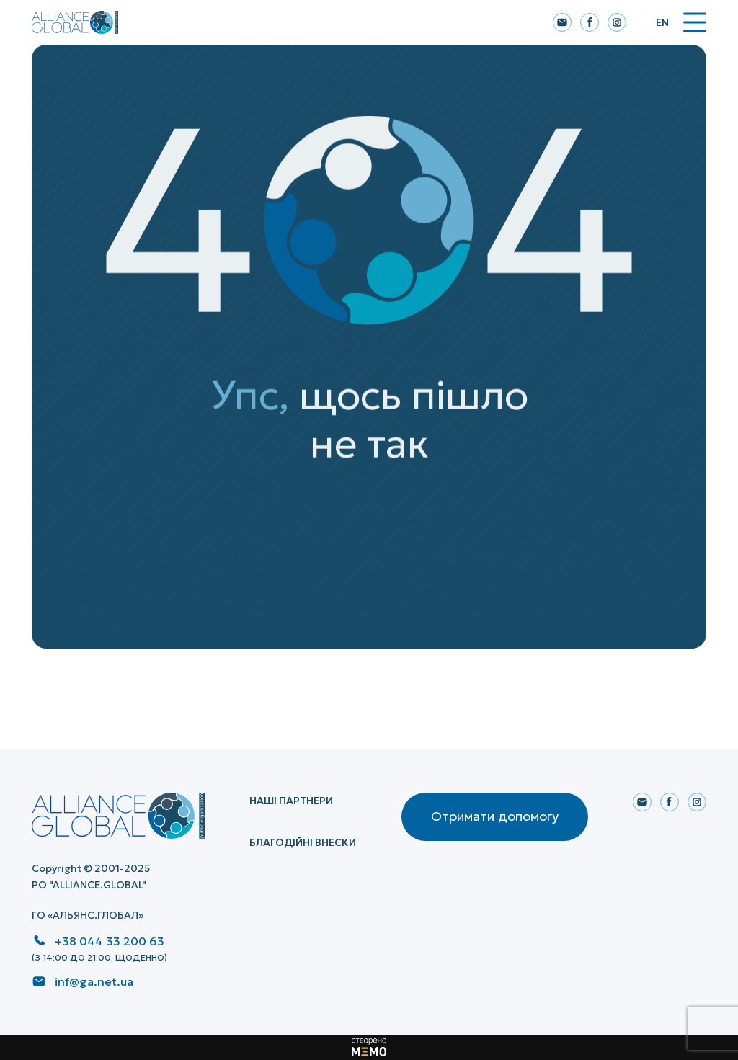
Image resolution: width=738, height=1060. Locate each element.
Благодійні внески (302, 842)
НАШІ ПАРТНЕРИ (291, 800)
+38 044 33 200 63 (109, 941)
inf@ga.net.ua (94, 981)
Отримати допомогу (495, 816)
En (662, 22)
